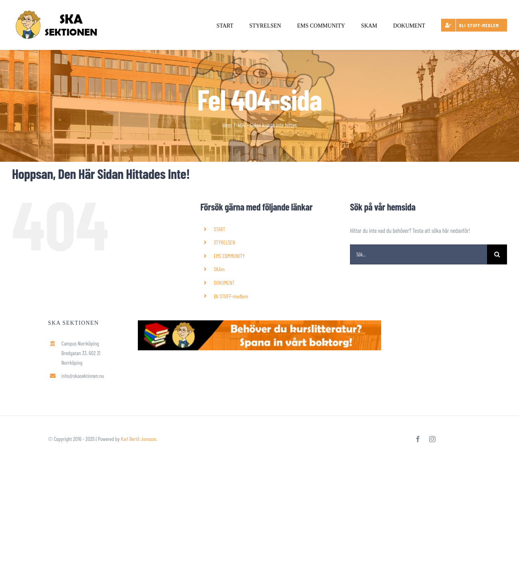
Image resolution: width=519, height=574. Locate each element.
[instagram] (432, 439)
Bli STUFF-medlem (231, 296)
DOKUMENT (224, 282)
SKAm (219, 269)
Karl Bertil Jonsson (138, 438)
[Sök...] (418, 254)
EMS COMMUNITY (229, 255)
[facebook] (418, 439)
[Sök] (497, 254)
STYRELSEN (224, 242)
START (219, 229)
